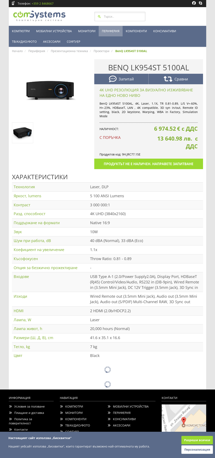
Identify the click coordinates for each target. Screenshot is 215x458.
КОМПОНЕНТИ (136, 31)
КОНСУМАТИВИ (164, 31)
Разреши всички (197, 440)
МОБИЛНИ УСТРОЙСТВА (54, 31)
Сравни (176, 79)
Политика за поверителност (20, 421)
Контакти (18, 430)
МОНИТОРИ (87, 31)
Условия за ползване (27, 406)
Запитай (121, 79)
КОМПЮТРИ (21, 31)
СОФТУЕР (73, 41)
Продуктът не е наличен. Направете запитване (148, 164)
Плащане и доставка (26, 413)
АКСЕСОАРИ (51, 41)
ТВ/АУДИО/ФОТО (24, 41)
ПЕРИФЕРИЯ (110, 31)
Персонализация (197, 449)
